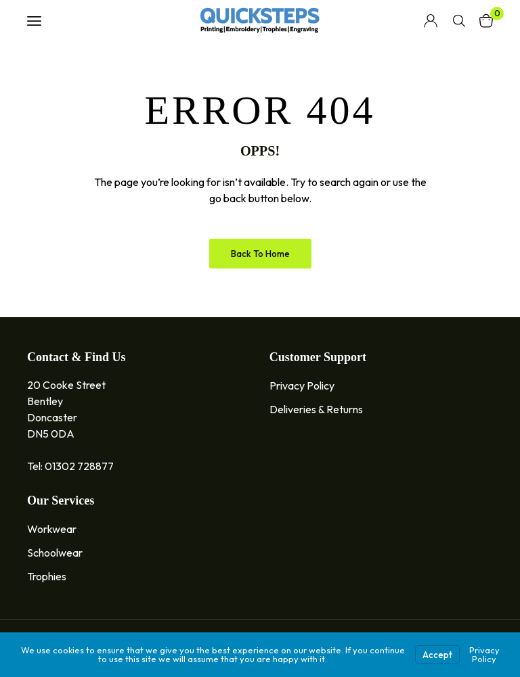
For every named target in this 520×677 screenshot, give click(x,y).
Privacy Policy (484, 654)
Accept (437, 654)
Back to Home (260, 253)
